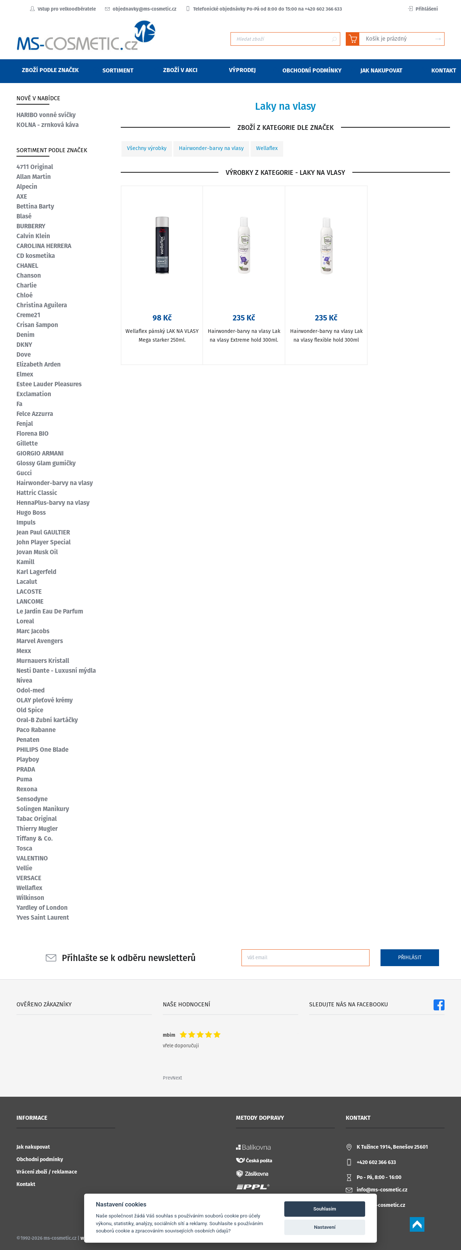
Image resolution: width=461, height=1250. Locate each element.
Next (177, 1078)
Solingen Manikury (42, 808)
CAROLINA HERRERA (43, 245)
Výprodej (238, 70)
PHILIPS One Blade (42, 749)
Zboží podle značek (46, 70)
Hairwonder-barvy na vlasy (211, 148)
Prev (167, 1078)
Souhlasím (325, 1209)
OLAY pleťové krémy (44, 700)
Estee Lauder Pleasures (49, 384)
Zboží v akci (176, 70)
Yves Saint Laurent (42, 917)
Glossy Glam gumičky (46, 463)
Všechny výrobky (146, 148)
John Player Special (43, 542)
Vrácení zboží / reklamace (46, 1172)
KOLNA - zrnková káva (47, 124)
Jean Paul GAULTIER (43, 532)
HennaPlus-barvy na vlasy (53, 502)
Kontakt (25, 1184)
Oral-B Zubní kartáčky (47, 720)
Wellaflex (267, 148)
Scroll (417, 1224)
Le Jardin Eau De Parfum (49, 611)
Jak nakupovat (33, 1147)
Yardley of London (42, 907)
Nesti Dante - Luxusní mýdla (56, 670)
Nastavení (325, 1227)
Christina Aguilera (41, 305)
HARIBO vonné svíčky (46, 115)
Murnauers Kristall (42, 660)
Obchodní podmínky (39, 1159)
